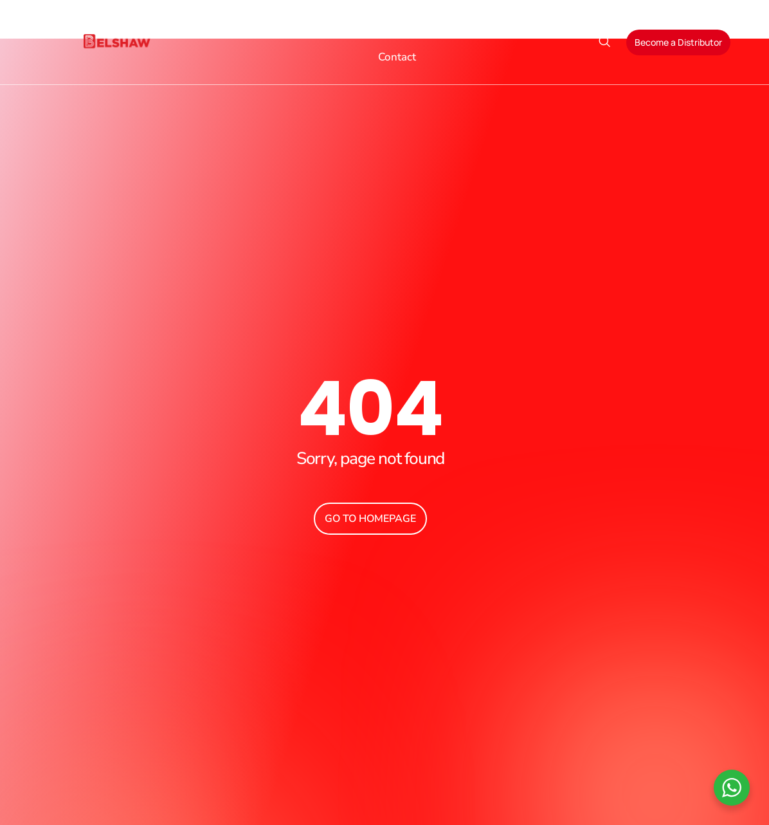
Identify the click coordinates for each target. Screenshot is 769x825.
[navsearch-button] (604, 42)
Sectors (419, 27)
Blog (531, 27)
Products (345, 27)
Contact (397, 57)
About (275, 27)
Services (482, 27)
